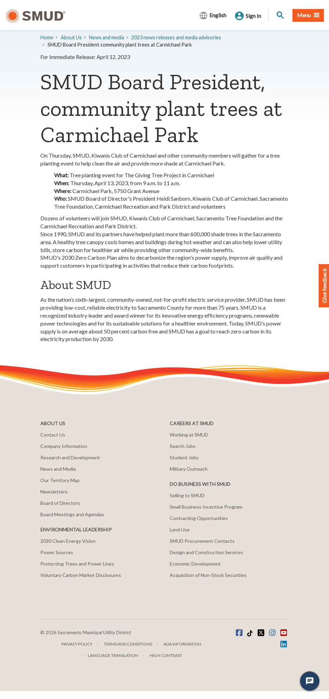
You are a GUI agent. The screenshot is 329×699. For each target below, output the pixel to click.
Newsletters (54, 492)
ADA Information (182, 644)
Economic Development (195, 564)
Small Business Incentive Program (206, 507)
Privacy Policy (76, 644)
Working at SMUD (189, 435)
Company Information (63, 446)
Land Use (180, 529)
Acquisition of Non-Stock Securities (208, 575)
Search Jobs (183, 446)
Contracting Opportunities (199, 518)
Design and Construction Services (206, 552)
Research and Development (70, 457)
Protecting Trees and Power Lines (77, 564)
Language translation (113, 655)
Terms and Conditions (128, 644)
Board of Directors (60, 503)
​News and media (106, 37)
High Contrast (166, 655)
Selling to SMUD (187, 495)
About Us (71, 37)
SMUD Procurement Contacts (202, 541)
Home (46, 37)
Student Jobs (184, 457)
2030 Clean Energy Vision (68, 541)
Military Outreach (189, 469)
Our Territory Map (60, 480)
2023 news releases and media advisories (176, 37)
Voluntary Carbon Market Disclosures (80, 575)
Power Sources (56, 552)
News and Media (58, 469)
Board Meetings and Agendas (72, 514)
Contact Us (52, 435)
